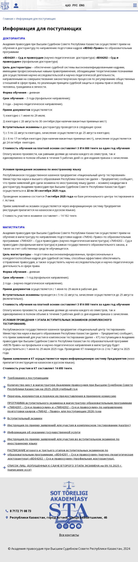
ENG (81, 5)
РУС (74, 5)
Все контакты (69, 535)
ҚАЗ (68, 5)
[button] (135, 5)
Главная (8, 18)
